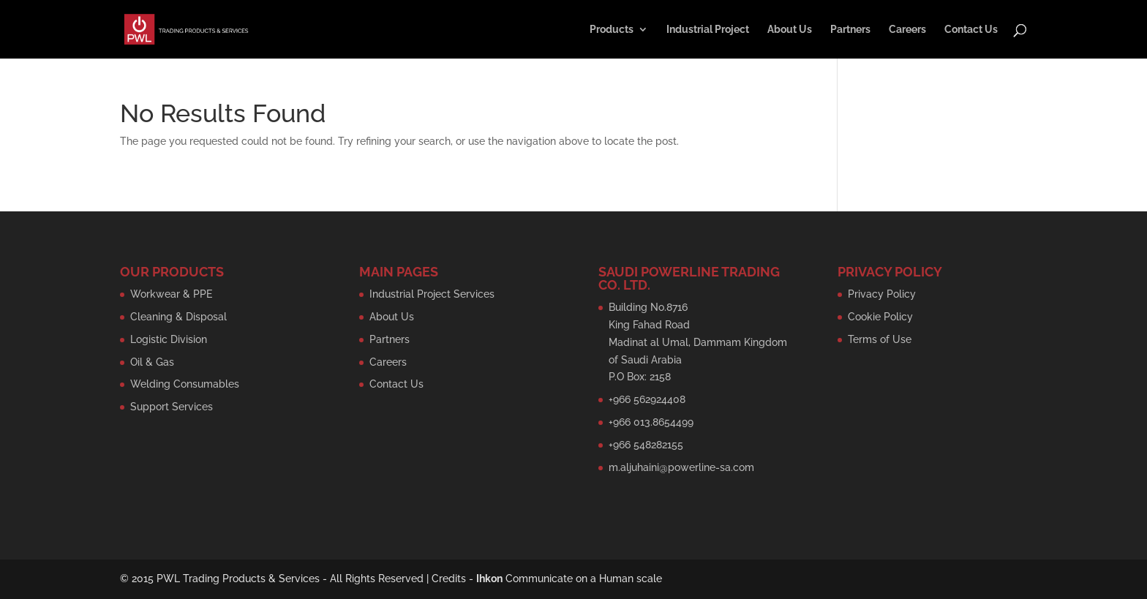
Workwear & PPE (171, 294)
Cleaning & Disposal (178, 317)
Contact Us (971, 29)
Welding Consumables (184, 384)
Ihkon (489, 578)
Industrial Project (707, 29)
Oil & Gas (152, 362)
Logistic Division (168, 339)
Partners (850, 29)
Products (611, 29)
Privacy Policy (882, 294)
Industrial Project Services (431, 294)
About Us (789, 29)
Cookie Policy (880, 317)
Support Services (171, 406)
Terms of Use (879, 339)
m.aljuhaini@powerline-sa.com (681, 467)
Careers (907, 29)
